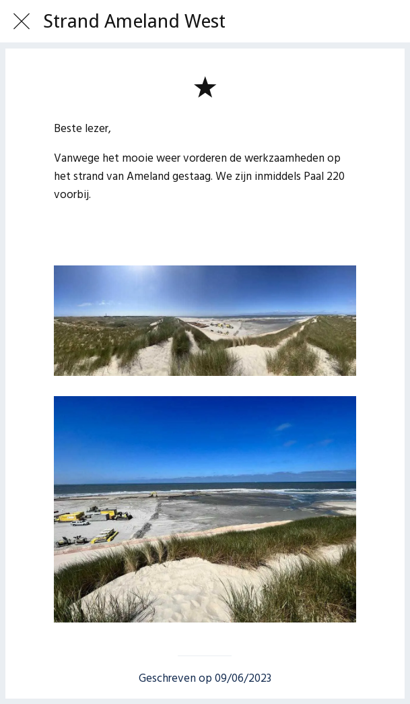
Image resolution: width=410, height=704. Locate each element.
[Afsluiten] (21, 21)
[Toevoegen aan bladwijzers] (205, 86)
